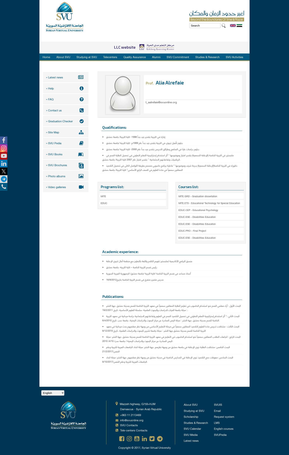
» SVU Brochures (65, 165)
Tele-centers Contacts (133, 430)
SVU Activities (234, 56)
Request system (224, 416)
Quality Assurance (134, 56)
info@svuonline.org (131, 420)
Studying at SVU (86, 56)
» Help (65, 88)
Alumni (156, 56)
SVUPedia (220, 434)
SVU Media (191, 434)
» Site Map (65, 132)
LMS (217, 422)
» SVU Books (65, 154)
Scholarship (191, 416)
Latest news (191, 440)
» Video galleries (65, 186)
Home (46, 56)
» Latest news (65, 77)
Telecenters (110, 56)
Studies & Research (207, 56)
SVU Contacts (129, 425)
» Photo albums (65, 176)
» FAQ (65, 99)
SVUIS (218, 404)
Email (217, 410)
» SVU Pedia (65, 143)
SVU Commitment (178, 56)
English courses (224, 428)
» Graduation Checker (65, 121)
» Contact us (65, 110)
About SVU (63, 56)
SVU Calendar (192, 428)
